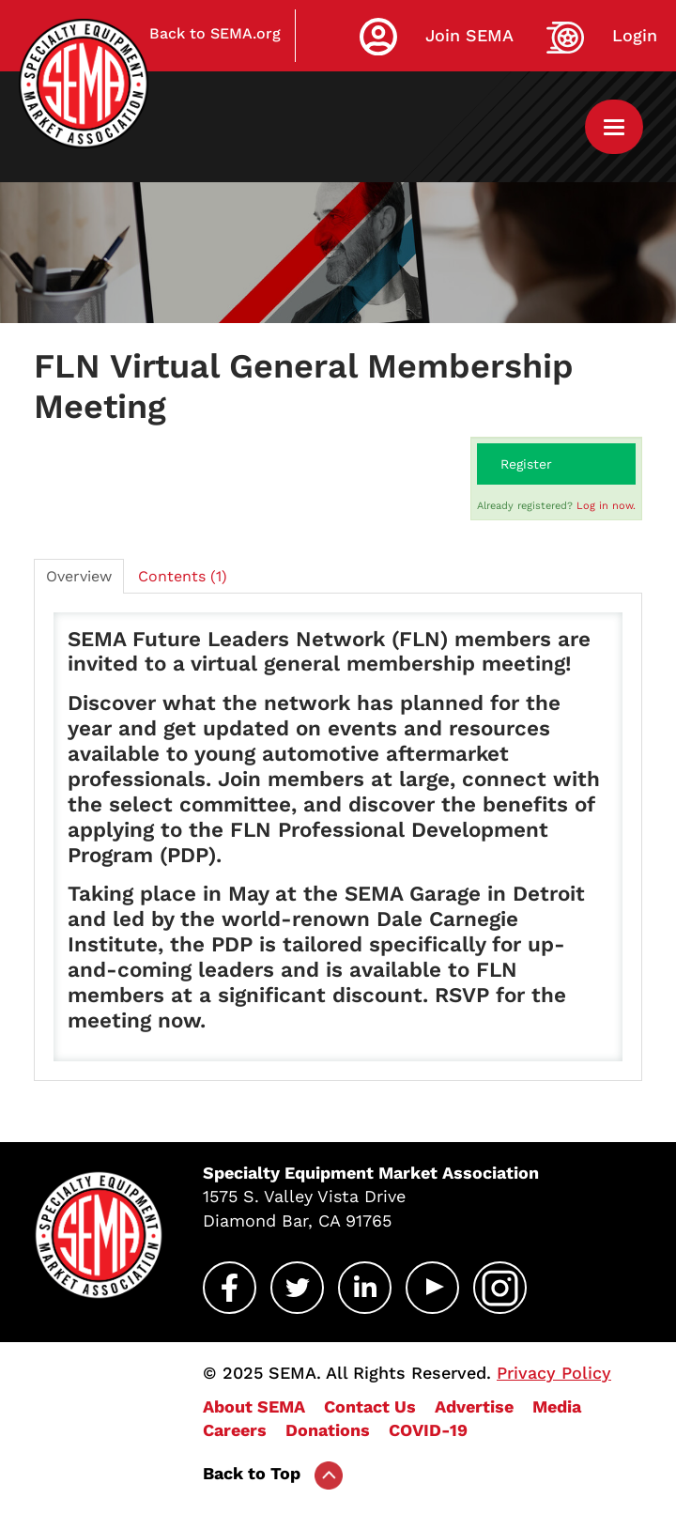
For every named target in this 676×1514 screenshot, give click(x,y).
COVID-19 (428, 1430)
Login (634, 35)
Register (526, 463)
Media (556, 1406)
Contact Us (370, 1406)
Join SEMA (469, 35)
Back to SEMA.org (215, 33)
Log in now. (606, 506)
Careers (235, 1430)
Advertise (474, 1406)
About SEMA (254, 1406)
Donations (327, 1430)
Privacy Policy (554, 1373)
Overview (79, 576)
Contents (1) (182, 576)
